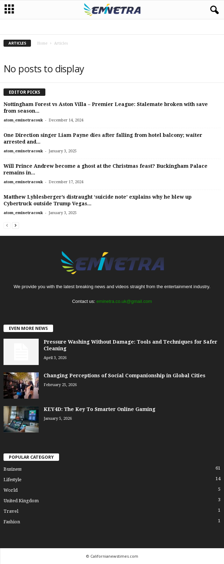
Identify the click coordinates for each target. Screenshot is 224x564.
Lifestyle (12, 479)
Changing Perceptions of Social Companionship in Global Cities (124, 375)
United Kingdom (21, 500)
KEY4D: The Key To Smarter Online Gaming (99, 409)
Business (12, 469)
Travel (11, 511)
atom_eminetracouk (23, 120)
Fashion (12, 521)
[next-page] (15, 225)
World (11, 490)
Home (42, 43)
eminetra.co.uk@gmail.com (124, 301)
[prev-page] (7, 225)
